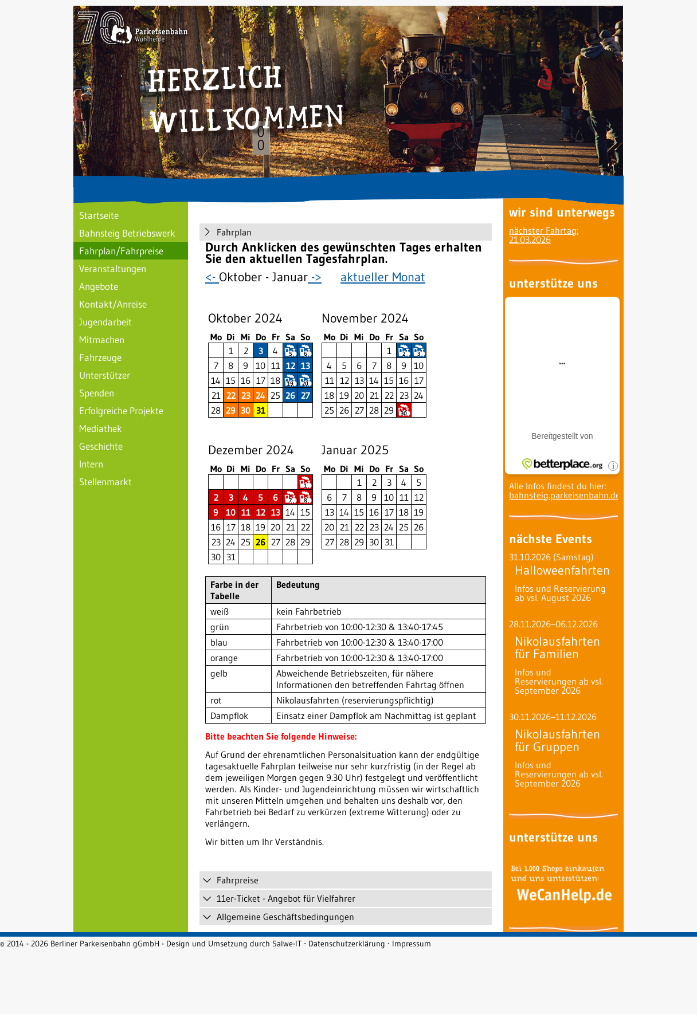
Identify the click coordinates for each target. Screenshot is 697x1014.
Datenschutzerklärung (346, 943)
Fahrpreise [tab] (230, 880)
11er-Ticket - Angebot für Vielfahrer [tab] (278, 898)
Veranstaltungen (112, 268)
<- (212, 277)
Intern (91, 464)
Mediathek (100, 428)
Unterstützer (104, 375)
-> (315, 277)
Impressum (411, 943)
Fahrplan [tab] (227, 232)
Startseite (99, 215)
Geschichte (101, 446)
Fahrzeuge (100, 357)
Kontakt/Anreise (113, 304)
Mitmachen (101, 339)
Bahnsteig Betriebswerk (127, 233)
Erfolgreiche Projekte (121, 410)
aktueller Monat (382, 277)
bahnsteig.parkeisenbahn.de (564, 495)
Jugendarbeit (105, 322)
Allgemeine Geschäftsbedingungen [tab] (278, 916)
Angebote (98, 286)
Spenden (96, 393)
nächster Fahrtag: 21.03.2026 (543, 235)
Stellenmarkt (105, 481)
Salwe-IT (286, 943)
